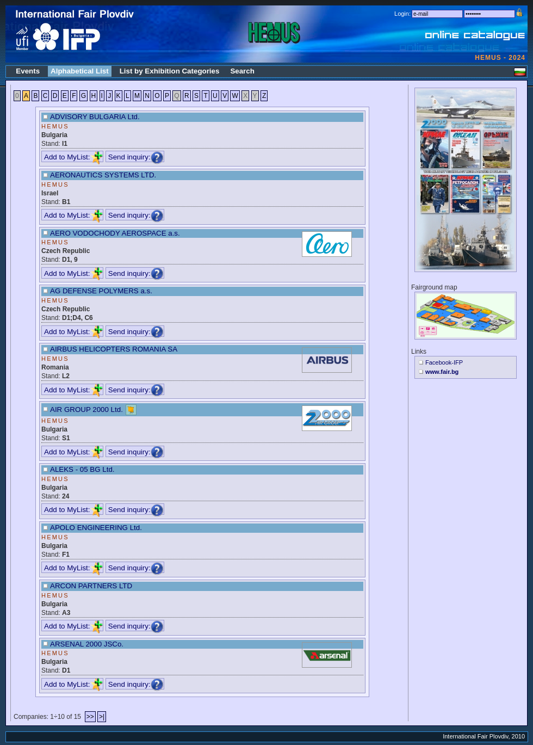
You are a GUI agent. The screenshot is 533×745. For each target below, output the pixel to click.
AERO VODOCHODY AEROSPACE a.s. (115, 233)
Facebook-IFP (444, 362)
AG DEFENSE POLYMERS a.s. (101, 291)
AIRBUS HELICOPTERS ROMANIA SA (113, 349)
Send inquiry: (136, 157)
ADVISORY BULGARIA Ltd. (95, 117)
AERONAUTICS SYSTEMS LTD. (103, 175)
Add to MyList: (73, 157)
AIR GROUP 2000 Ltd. (86, 409)
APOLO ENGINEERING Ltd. (96, 528)
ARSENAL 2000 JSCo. (86, 644)
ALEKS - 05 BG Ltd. (82, 469)
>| (101, 717)
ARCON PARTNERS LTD (91, 586)
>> (90, 717)
